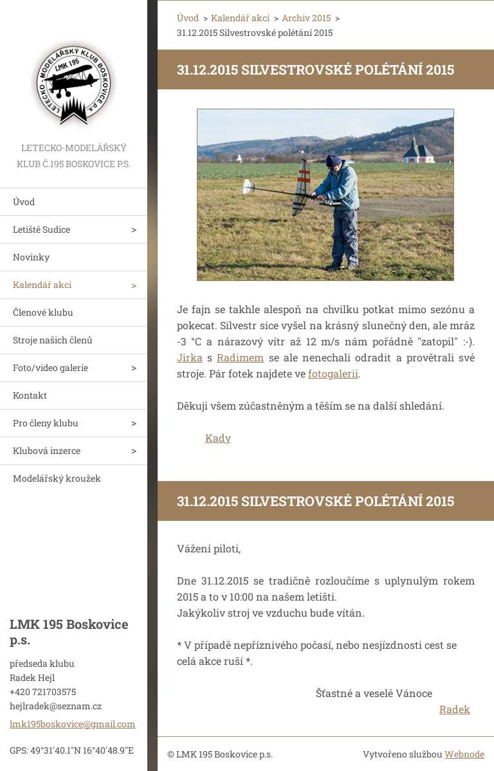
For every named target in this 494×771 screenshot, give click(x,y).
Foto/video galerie (50, 367)
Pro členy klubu (45, 423)
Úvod (24, 201)
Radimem (240, 357)
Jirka (190, 357)
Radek (454, 709)
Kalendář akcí (42, 284)
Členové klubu (43, 312)
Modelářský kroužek (57, 478)
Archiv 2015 (306, 18)
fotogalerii (333, 373)
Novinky (31, 257)
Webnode (464, 754)
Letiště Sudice (41, 229)
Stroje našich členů (53, 340)
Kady (218, 437)
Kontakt (30, 395)
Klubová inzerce (46, 450)
